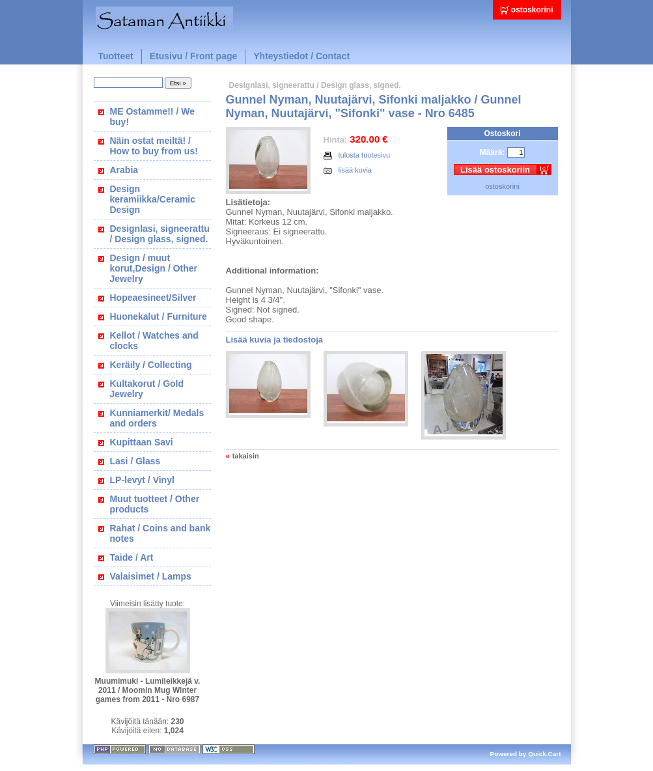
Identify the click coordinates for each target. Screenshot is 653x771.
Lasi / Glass (135, 461)
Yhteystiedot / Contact (301, 56)
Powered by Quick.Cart (525, 753)
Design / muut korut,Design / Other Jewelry (154, 268)
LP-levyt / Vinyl (142, 480)
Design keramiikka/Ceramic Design (153, 199)
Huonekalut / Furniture (158, 316)
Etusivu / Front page (194, 56)
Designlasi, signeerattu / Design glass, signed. (160, 233)
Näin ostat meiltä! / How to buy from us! (154, 145)
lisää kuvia (348, 170)
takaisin (245, 456)
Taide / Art (132, 557)
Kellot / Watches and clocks (154, 340)
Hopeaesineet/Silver (153, 297)
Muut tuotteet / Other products (155, 504)
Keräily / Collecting (151, 364)
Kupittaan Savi (141, 442)
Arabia (124, 170)
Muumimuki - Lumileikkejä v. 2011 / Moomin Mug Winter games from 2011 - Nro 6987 (148, 690)
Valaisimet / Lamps (150, 576)
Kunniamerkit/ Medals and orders (157, 418)
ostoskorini (532, 9)
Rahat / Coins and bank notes (160, 533)
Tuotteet (115, 56)
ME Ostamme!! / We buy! (152, 116)
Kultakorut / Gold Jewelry (147, 388)
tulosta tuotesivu (357, 155)
